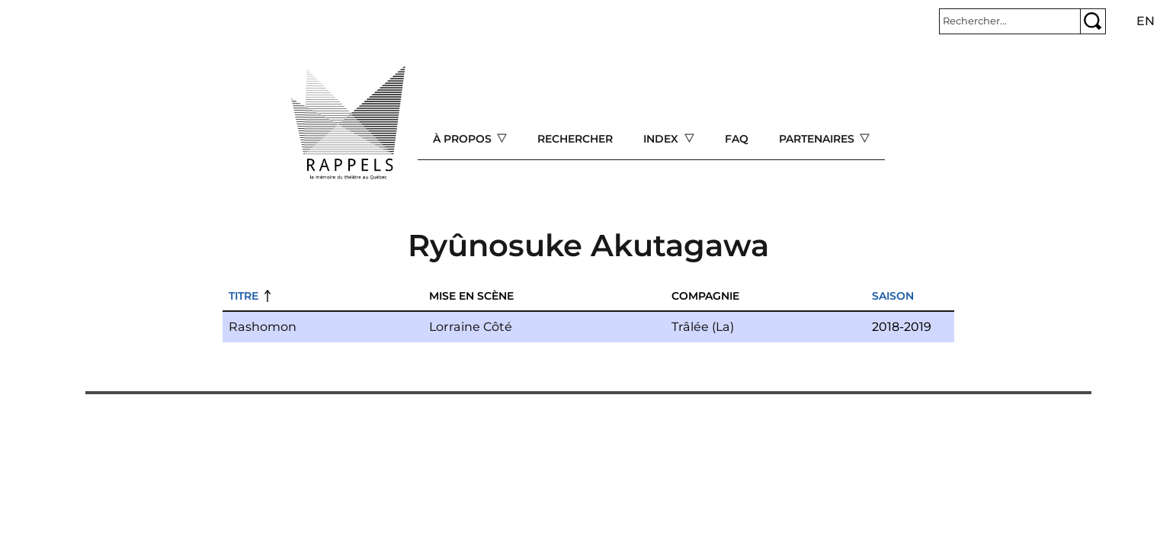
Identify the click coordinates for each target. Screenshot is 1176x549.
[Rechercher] (1010, 21)
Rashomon (262, 326)
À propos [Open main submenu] (464, 139)
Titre (243, 296)
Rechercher (575, 139)
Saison (893, 296)
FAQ (736, 139)
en (1145, 21)
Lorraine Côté (470, 326)
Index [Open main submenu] (662, 139)
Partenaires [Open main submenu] (818, 139)
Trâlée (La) (702, 326)
